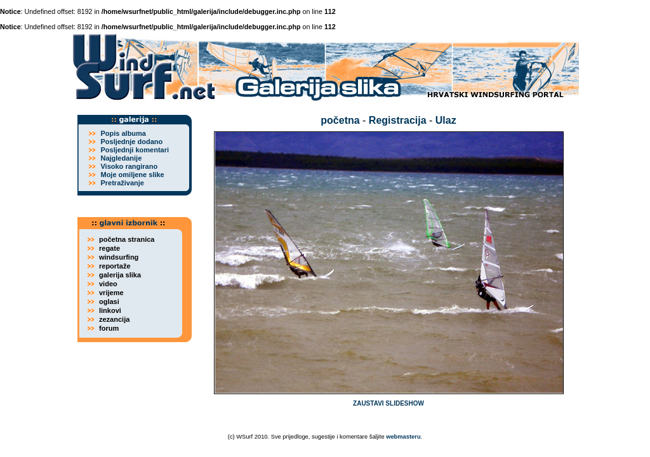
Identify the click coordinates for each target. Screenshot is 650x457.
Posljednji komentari (134, 150)
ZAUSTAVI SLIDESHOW (388, 403)
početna (340, 120)
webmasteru (403, 437)
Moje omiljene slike (132, 174)
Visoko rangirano (128, 166)
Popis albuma (123, 133)
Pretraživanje (121, 183)
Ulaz (445, 120)
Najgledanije (121, 158)
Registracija (398, 120)
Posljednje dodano (131, 141)
